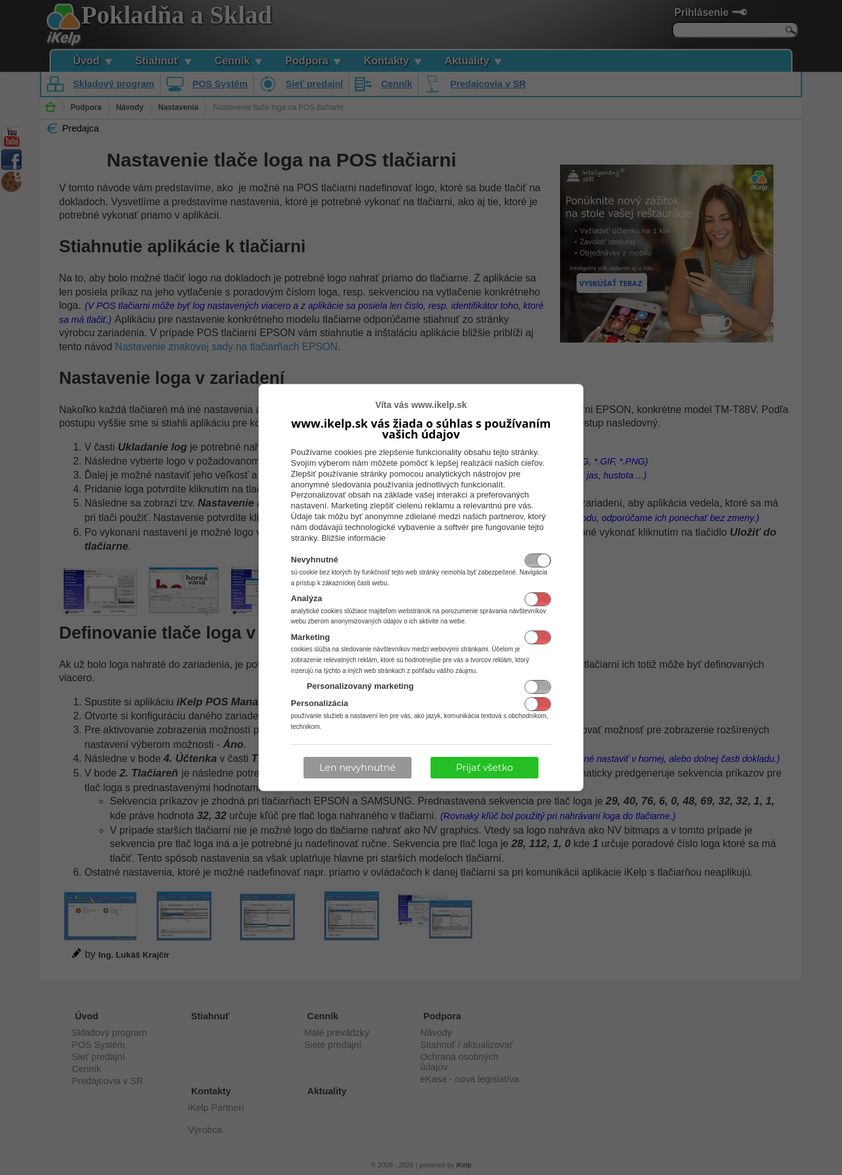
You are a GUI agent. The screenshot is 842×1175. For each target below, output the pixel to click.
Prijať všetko (484, 767)
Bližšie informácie (353, 538)
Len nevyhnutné (357, 767)
